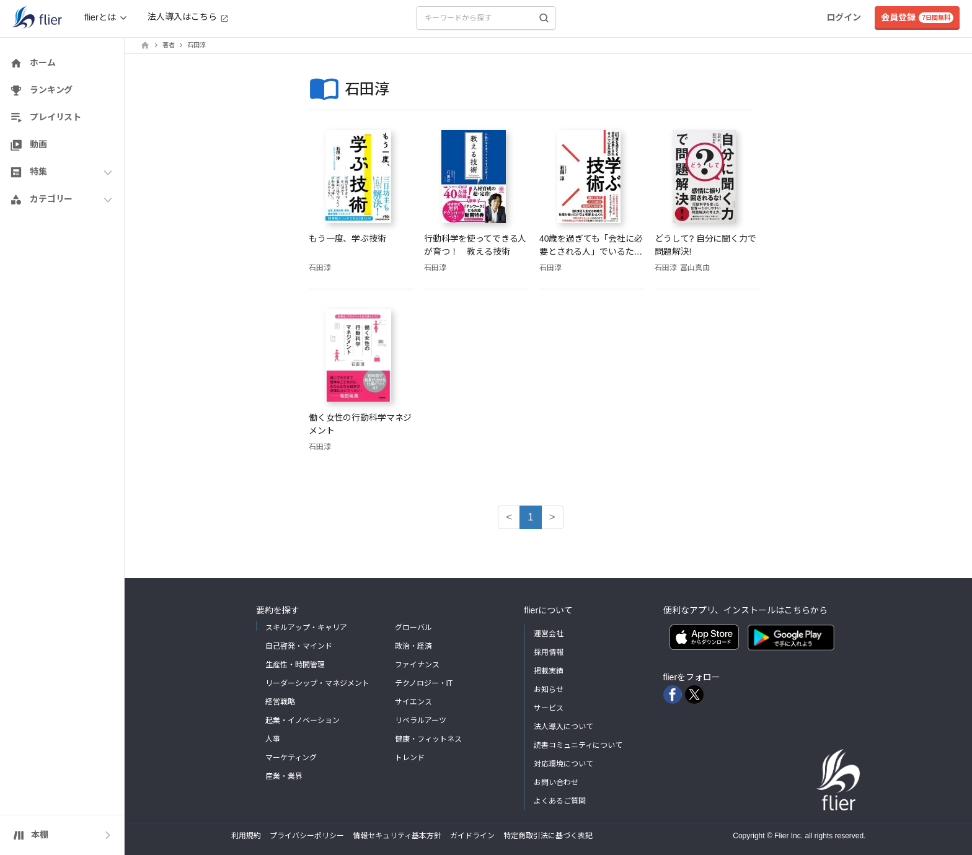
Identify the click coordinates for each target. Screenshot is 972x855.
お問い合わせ (556, 782)
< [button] (509, 517)
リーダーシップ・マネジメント (317, 683)
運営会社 (548, 633)
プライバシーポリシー (307, 835)
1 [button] (530, 517)
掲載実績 (548, 671)
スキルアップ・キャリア (306, 627)
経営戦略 (280, 702)
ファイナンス (417, 664)
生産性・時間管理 (295, 664)
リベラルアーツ (420, 720)
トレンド (410, 757)
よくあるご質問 (560, 801)
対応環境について (563, 764)
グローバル (413, 627)
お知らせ (548, 689)
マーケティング (291, 757)
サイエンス (413, 702)
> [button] (552, 517)
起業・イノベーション (302, 720)
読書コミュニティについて (578, 745)
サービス (548, 708)
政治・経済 (413, 646)
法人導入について (563, 726)
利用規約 (246, 835)
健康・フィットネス (428, 739)
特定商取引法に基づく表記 (548, 835)
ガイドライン (472, 835)
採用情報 (548, 652)
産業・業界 (284, 776)
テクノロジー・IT (424, 683)
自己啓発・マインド (298, 646)
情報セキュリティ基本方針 (397, 835)
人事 (272, 739)
